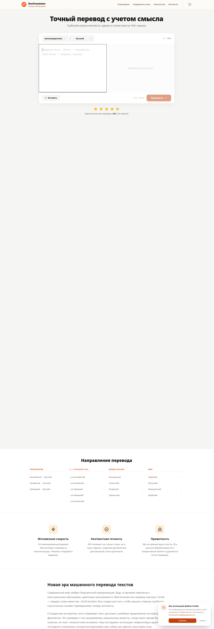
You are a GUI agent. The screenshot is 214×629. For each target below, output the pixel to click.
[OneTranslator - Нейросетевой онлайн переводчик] (34, 4)
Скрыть (203, 620)
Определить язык (141, 4)
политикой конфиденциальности (182, 615)
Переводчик (124, 4)
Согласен (182, 620)
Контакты (173, 4)
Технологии (159, 4)
